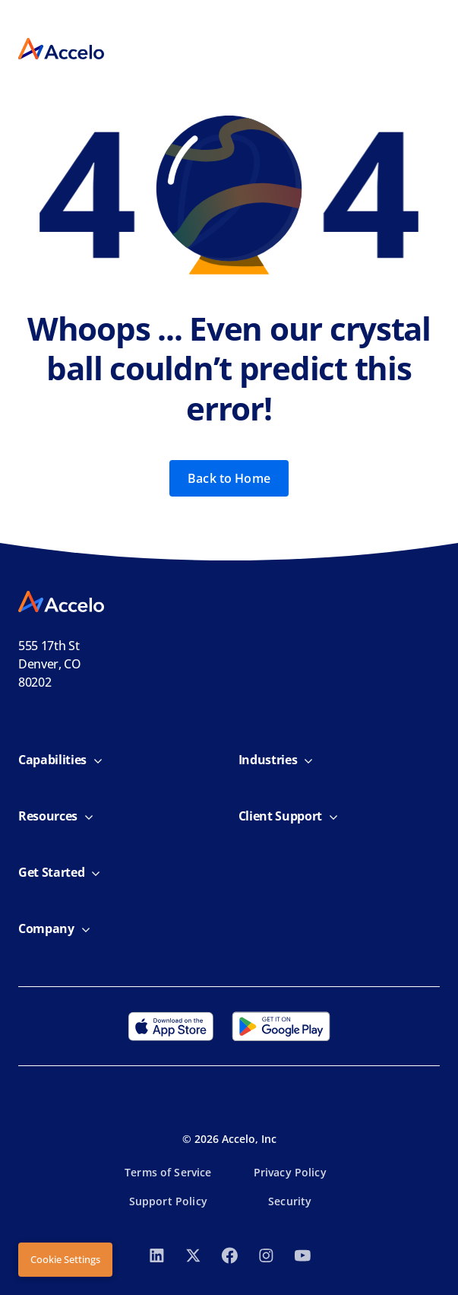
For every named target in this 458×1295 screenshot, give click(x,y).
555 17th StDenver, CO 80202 (49, 663)
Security (289, 1201)
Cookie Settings (65, 1259)
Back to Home (229, 478)
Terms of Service (168, 1172)
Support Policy (168, 1201)
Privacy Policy (290, 1172)
